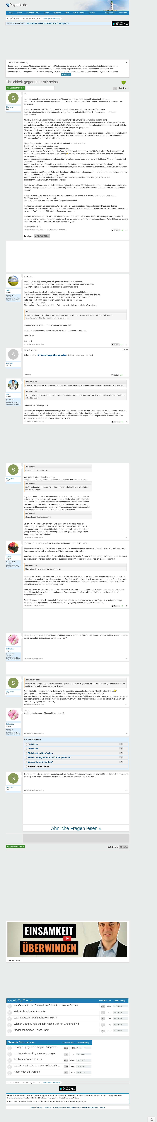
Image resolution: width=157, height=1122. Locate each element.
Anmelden (123, 13)
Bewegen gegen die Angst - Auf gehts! (35, 1047)
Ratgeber (57, 13)
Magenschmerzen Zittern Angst (31, 1029)
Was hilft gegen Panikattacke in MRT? (35, 1017)
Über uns (39, 1107)
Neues (19, 13)
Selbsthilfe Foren (33, 13)
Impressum (47, 1107)
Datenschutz (57, 1107)
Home (10, 13)
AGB (78, 1107)
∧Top (151, 1119)
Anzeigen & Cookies (69, 1107)
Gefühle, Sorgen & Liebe (31, 1083)
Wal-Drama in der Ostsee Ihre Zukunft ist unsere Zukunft (46, 1005)
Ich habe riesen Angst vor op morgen (35, 1053)
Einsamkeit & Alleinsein (51, 1083)
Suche (46, 13)
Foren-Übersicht (13, 1083)
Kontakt (32, 1107)
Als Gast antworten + (15, 88)
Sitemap (102, 1107)
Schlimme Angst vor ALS (28, 1059)
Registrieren (110, 13)
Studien (92, 13)
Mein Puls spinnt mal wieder (30, 1011)
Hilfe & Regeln (78, 13)
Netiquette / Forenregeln (90, 1107)
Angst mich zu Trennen (27, 1071)
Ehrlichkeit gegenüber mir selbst (32, 82)
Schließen (66, 75)
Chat (67, 13)
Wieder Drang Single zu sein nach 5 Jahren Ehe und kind (46, 1023)
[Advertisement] (76, 808)
